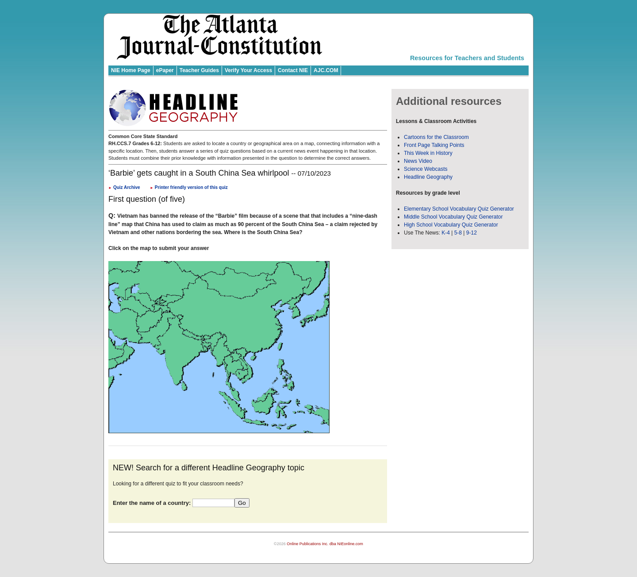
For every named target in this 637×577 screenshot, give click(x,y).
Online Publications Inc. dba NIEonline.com (325, 544)
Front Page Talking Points (434, 145)
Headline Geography (428, 177)
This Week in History (428, 153)
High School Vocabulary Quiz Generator (451, 225)
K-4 (445, 233)
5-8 (459, 233)
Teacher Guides (199, 70)
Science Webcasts (426, 169)
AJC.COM (326, 70)
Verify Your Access (248, 70)
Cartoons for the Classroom (436, 137)
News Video (418, 161)
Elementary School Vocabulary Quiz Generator (459, 209)
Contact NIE (293, 70)
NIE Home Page (130, 70)
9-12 (471, 233)
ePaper (165, 70)
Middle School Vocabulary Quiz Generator (453, 217)
